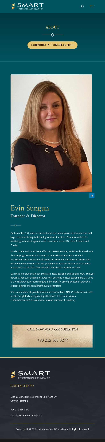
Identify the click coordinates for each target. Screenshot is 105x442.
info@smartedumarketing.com (26, 415)
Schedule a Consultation (52, 45)
